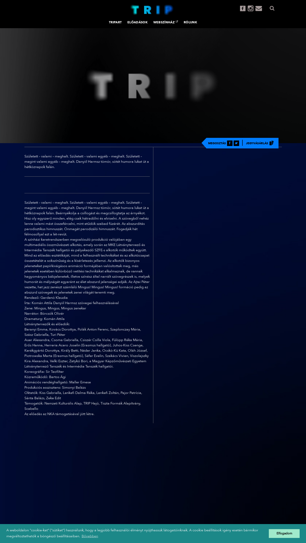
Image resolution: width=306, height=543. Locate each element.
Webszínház (165, 22)
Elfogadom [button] (284, 533)
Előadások (137, 22)
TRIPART (115, 22)
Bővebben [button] (90, 536)
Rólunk (190, 22)
